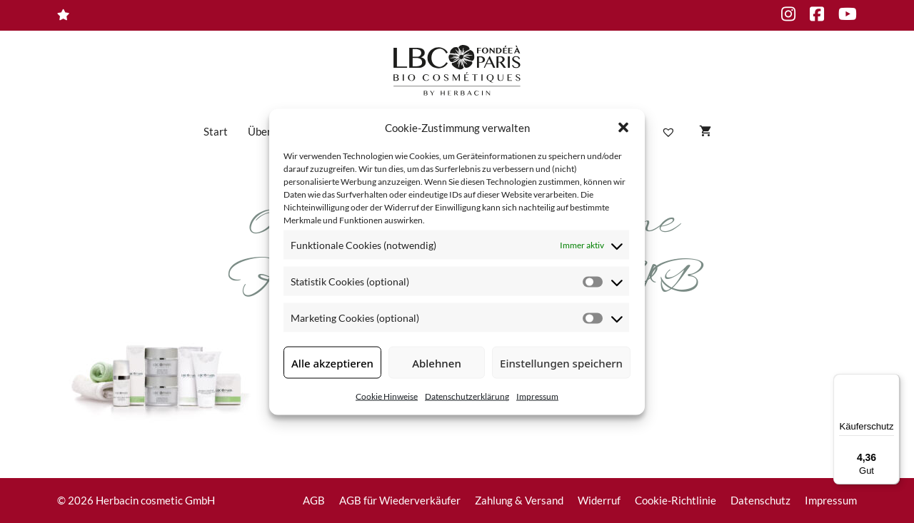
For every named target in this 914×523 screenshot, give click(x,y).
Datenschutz (760, 500)
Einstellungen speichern (561, 362)
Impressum (537, 396)
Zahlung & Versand (519, 500)
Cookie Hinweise (387, 396)
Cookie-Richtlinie (675, 500)
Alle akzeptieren (332, 362)
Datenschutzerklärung (467, 396)
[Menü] (891, 382)
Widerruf (599, 500)
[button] (623, 127)
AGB (314, 500)
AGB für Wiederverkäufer (400, 500)
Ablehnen (436, 362)
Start (216, 131)
